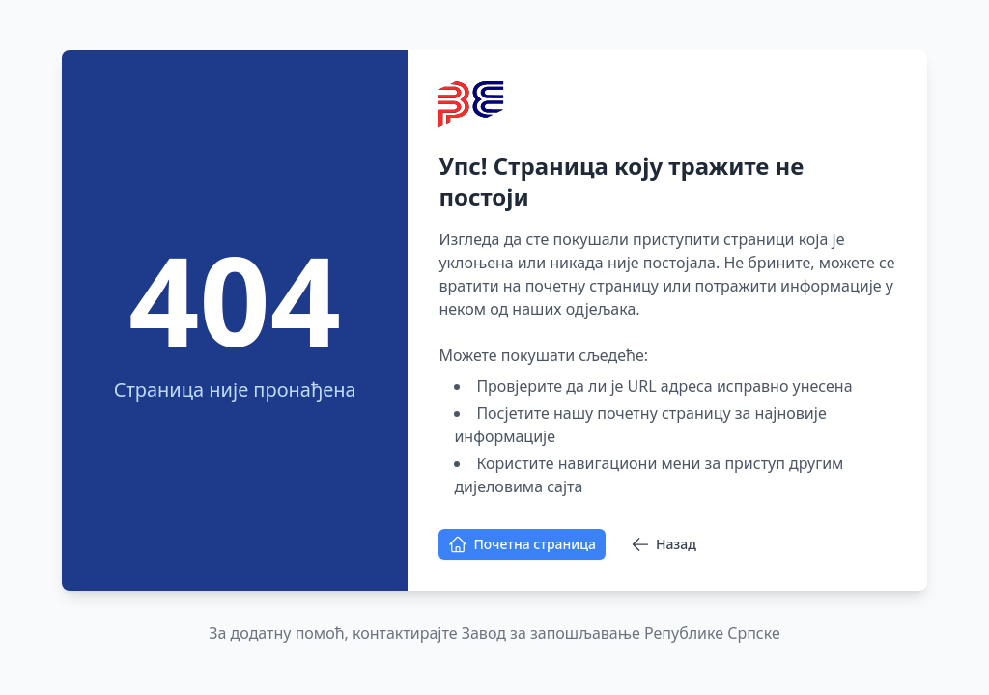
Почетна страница (522, 544)
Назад (663, 544)
